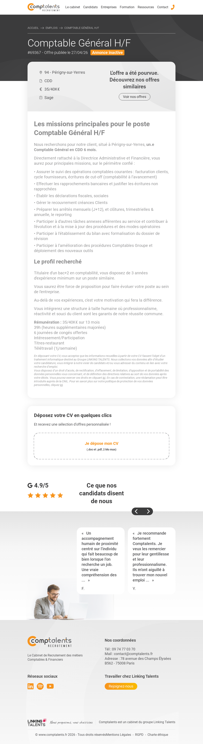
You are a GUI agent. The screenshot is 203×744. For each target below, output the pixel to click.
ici (104, 377)
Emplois (51, 27)
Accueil (33, 27)
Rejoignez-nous (121, 686)
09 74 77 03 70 (123, 649)
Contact (162, 7)
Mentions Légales (118, 735)
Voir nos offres (134, 97)
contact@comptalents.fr (133, 654)
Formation (127, 7)
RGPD (139, 735)
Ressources (146, 7)
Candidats (90, 7)
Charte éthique (158, 735)
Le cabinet (72, 7)
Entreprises (109, 7)
